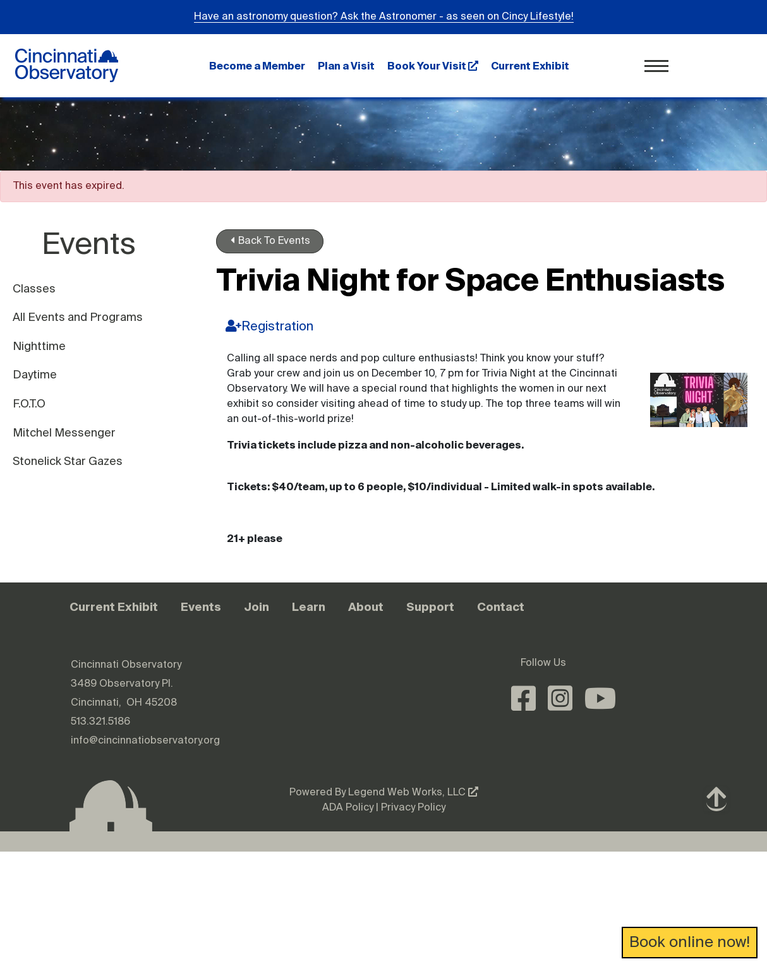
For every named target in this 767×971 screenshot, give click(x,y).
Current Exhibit (530, 65)
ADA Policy (347, 808)
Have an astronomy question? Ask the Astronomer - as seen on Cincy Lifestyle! (384, 17)
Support (430, 606)
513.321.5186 (100, 722)
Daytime (35, 375)
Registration (269, 327)
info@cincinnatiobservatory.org (145, 741)
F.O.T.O (29, 404)
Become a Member (257, 65)
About (366, 606)
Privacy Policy (413, 808)
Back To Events (270, 240)
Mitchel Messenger (64, 433)
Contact (500, 606)
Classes (34, 289)
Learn (308, 606)
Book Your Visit (432, 65)
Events (201, 606)
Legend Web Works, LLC (413, 793)
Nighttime (39, 347)
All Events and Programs (78, 317)
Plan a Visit (346, 65)
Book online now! (689, 942)
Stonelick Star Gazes (68, 461)
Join (256, 606)
